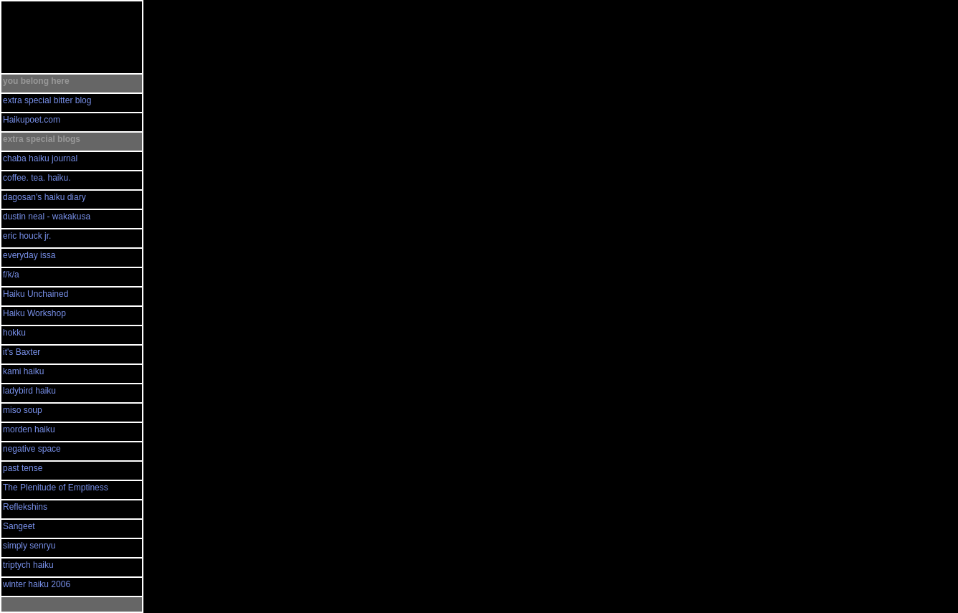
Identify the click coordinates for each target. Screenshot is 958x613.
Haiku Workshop (34, 313)
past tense (22, 468)
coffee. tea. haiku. (37, 178)
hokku (14, 333)
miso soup (22, 410)
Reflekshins (25, 507)
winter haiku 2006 (36, 584)
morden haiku (29, 429)
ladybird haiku (29, 391)
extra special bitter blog (47, 100)
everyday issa (29, 255)
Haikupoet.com (31, 120)
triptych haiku (28, 565)
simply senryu (29, 546)
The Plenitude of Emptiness (55, 488)
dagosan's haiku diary (44, 197)
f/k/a (11, 275)
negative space (32, 449)
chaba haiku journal (40, 158)
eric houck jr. (27, 236)
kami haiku (23, 371)
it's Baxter (21, 352)
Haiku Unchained (35, 294)
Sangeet (19, 526)
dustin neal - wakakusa (46, 217)
